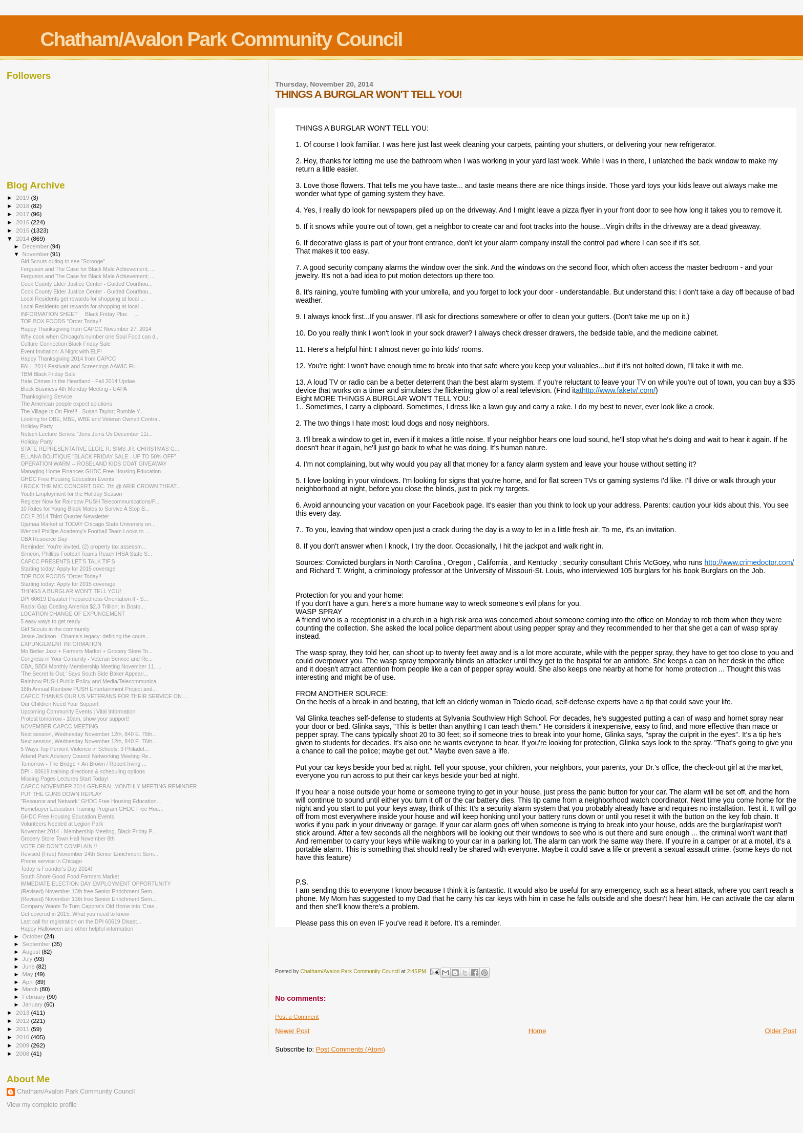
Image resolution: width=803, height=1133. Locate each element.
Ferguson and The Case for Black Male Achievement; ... (87, 269)
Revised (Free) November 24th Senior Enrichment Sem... (89, 854)
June (29, 966)
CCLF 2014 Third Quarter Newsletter (64, 516)
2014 (23, 238)
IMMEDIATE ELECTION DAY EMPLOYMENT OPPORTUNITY (95, 883)
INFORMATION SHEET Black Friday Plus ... (79, 314)
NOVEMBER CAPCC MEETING (59, 726)
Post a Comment (297, 1017)
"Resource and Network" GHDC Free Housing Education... (90, 801)
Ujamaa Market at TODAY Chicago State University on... (88, 524)
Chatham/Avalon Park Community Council (221, 39)
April (29, 982)
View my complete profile (42, 1104)
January (34, 1004)
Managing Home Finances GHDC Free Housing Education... (92, 471)
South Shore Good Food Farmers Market (69, 876)
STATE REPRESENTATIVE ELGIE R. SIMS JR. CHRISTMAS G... (99, 449)
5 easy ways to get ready (50, 621)
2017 (23, 214)
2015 (23, 230)
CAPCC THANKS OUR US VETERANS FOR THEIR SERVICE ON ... (103, 696)
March (31, 989)
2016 (23, 222)
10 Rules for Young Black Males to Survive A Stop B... (85, 509)
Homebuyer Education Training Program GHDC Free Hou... (91, 809)
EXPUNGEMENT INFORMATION (60, 644)
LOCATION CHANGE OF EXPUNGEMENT (72, 614)
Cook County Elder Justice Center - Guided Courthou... (86, 284)
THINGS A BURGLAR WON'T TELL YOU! (70, 591)
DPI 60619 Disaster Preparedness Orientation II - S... (84, 599)
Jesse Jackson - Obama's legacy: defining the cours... (85, 636)
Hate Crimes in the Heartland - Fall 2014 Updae (77, 381)
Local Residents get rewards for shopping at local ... (82, 299)
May (29, 974)
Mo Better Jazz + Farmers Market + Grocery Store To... (86, 651)
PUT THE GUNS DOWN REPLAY (61, 794)
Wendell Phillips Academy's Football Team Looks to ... (85, 531)
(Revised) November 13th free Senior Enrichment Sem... (88, 891)
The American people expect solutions (66, 404)
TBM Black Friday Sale (48, 374)
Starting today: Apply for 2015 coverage (67, 568)
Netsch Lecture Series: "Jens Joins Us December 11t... (86, 434)
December (36, 246)
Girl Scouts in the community (55, 629)
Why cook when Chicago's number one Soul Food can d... (90, 336)
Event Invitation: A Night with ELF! (61, 351)
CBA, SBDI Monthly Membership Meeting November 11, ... (90, 666)
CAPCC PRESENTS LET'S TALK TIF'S (67, 561)
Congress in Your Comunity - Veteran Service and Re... (86, 659)
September (37, 944)
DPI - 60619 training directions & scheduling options (82, 771)
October (34, 936)
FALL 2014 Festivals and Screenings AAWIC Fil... (79, 366)
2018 (23, 205)
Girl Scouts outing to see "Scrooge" (62, 261)
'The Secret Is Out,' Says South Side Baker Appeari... (84, 673)
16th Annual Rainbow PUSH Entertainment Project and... (88, 689)
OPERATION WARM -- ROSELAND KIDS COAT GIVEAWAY (93, 463)
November (36, 254)
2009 (23, 1045)
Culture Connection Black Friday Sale (65, 344)
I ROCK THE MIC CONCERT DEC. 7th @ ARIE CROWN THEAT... (100, 486)
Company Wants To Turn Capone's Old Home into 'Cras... (89, 906)
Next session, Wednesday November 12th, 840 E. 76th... (88, 734)
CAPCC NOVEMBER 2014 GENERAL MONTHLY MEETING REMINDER (108, 786)
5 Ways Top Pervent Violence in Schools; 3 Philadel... (84, 749)
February (35, 997)
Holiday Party (36, 426)
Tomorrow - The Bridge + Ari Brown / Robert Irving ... (83, 764)
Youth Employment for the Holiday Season (71, 494)
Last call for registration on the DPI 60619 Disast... (80, 921)
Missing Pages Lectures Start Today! (64, 778)
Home (537, 1031)
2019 (23, 197)
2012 (23, 1020)
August (32, 952)
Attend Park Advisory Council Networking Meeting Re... (86, 756)
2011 (23, 1028)
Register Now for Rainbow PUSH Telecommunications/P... (89, 501)
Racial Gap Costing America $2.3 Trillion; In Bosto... (82, 606)
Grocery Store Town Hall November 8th (67, 838)
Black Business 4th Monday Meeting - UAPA (73, 389)
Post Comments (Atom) (350, 1049)
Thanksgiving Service (46, 396)
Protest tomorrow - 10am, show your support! (74, 719)
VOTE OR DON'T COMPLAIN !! (58, 846)
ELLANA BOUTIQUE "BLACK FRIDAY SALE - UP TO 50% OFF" (98, 456)
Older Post (780, 1031)
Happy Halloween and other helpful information (76, 929)
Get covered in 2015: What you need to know (74, 914)
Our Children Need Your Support (59, 704)
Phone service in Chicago (51, 861)
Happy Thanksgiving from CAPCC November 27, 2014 (86, 329)
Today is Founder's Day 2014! (56, 869)
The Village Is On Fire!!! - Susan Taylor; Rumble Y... (82, 411)
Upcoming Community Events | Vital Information (77, 711)
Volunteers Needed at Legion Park (61, 824)
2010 (23, 1037)
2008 (23, 1053)
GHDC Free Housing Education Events (67, 479)
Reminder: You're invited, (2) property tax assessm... (83, 546)
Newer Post (292, 1031)
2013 (23, 1012)
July (28, 959)
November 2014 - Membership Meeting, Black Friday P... (88, 831)
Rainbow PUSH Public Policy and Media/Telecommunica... (90, 681)
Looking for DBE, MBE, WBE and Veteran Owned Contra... (91, 419)
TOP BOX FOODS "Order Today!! (60, 321)
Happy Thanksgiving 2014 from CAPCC (68, 358)
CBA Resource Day (43, 539)
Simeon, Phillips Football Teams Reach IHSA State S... (86, 554)
